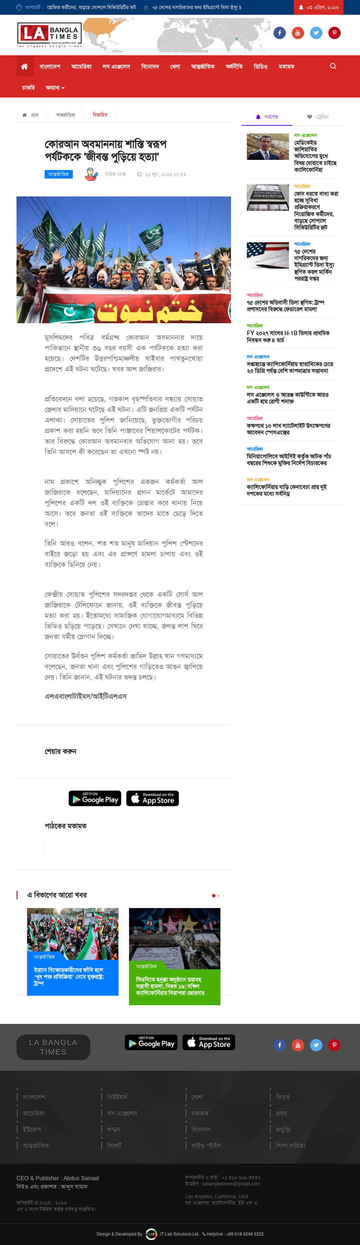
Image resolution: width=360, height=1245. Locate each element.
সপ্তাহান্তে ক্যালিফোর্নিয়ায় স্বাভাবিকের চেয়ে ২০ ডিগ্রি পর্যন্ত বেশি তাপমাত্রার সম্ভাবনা (290, 368)
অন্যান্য (55, 88)
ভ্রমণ (281, 1113)
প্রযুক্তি (283, 1129)
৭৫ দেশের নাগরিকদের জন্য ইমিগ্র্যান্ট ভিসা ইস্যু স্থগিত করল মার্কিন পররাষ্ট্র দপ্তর (226, 7)
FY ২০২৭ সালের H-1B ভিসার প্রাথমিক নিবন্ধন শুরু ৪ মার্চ (288, 337)
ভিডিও (261, 66)
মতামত (286, 66)
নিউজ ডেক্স (115, 174)
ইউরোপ (32, 1129)
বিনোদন (150, 66)
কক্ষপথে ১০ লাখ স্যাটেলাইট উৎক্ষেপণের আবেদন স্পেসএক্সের (288, 429)
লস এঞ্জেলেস (116, 66)
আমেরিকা (81, 66)
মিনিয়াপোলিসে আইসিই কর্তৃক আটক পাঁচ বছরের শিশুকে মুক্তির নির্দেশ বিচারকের (289, 460)
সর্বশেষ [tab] (267, 117)
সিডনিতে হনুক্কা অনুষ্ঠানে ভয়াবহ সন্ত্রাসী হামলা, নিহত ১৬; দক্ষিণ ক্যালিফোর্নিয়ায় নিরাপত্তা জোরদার (170, 986)
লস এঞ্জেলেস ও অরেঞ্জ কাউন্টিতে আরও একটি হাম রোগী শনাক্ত (288, 398)
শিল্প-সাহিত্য (290, 1146)
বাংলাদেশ (50, 66)
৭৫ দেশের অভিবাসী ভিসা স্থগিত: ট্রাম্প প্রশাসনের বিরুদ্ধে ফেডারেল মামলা (285, 306)
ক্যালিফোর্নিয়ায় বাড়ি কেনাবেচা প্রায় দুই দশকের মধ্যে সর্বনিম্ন (287, 490)
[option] (219, 7)
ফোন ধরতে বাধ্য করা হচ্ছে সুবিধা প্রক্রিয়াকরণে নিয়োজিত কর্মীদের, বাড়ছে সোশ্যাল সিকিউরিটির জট (316, 210)
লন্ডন (113, 1129)
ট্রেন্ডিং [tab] (318, 117)
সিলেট (114, 1146)
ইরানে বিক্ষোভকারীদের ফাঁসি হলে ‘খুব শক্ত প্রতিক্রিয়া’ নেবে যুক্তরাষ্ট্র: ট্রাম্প (69, 976)
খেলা (175, 66)
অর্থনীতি (234, 66)
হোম (30, 115)
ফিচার (283, 1097)
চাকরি (28, 88)
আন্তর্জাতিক (202, 66)
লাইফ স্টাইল (206, 1146)
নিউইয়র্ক (117, 1097)
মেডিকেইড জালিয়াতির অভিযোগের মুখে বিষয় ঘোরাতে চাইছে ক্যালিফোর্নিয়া (315, 156)
